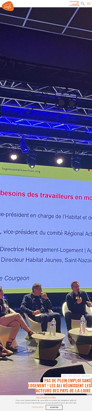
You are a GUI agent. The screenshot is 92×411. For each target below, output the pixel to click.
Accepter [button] (54, 407)
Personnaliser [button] (37, 407)
